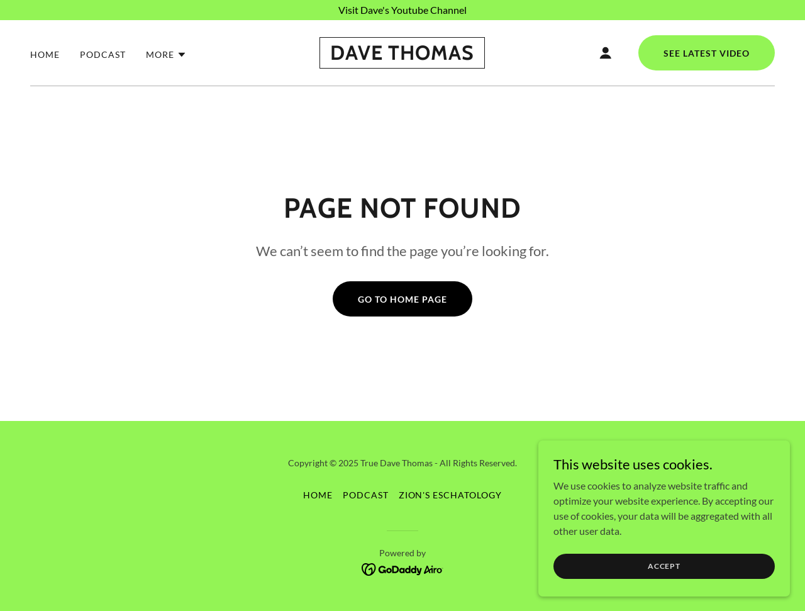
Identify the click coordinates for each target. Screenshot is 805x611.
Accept (664, 566)
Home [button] (318, 495)
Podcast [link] (103, 54)
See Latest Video (706, 53)
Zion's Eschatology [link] (450, 495)
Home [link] (45, 54)
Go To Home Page (402, 299)
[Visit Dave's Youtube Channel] (402, 10)
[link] (402, 56)
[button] (166, 54)
